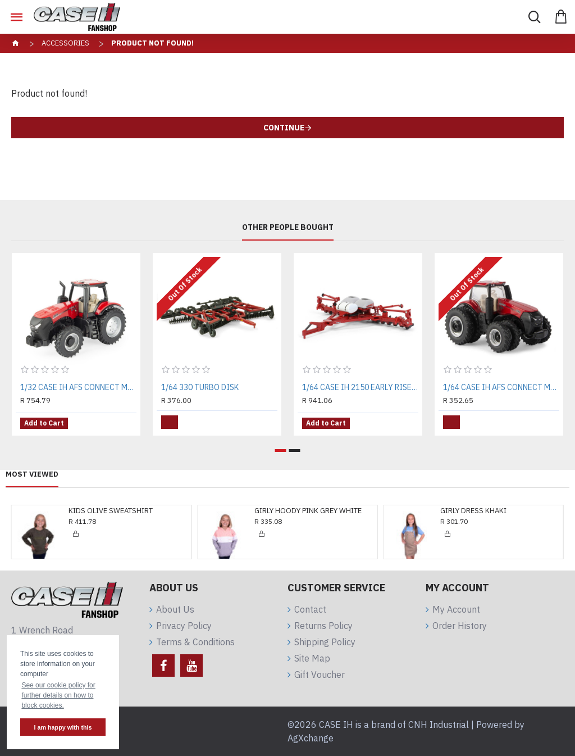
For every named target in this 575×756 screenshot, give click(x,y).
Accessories (65, 43)
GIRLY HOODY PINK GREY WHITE (308, 510)
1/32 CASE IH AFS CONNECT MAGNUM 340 (78, 387)
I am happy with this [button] (63, 727)
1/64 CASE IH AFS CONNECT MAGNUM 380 (501, 387)
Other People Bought (288, 227)
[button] (280, 450)
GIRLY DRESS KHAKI (473, 510)
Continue (283, 128)
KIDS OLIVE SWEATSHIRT (111, 510)
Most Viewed (32, 474)
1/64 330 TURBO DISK (200, 387)
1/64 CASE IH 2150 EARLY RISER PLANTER (360, 387)
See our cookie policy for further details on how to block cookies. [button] (58, 695)
